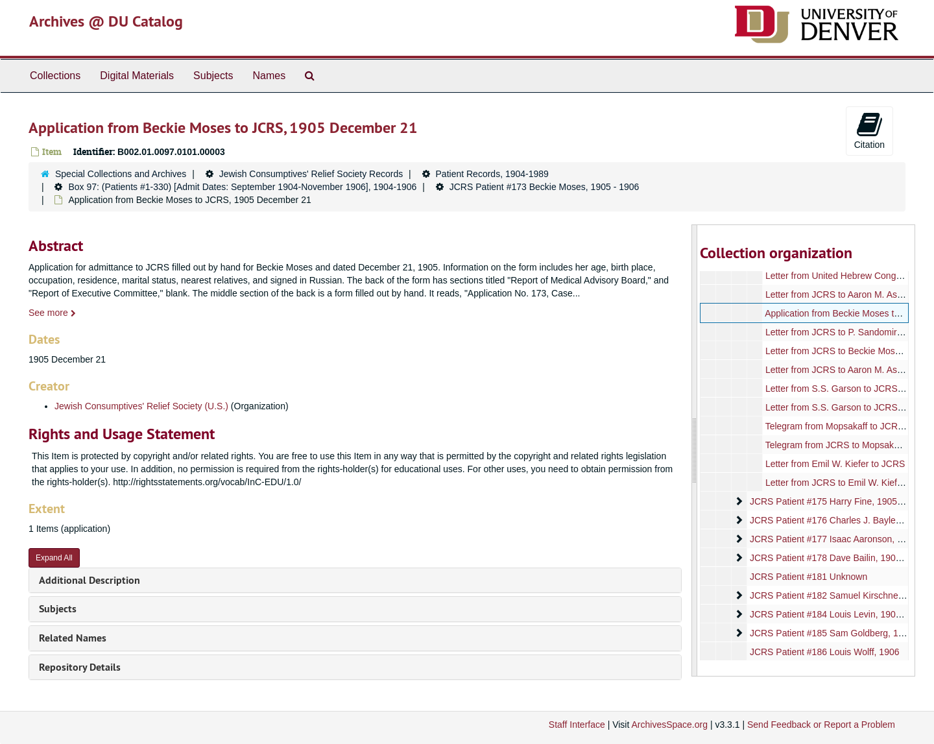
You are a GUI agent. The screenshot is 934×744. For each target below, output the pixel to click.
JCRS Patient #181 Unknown (808, 576)
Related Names (72, 638)
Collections (55, 75)
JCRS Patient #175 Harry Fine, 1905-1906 (834, 501)
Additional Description (89, 580)
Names (268, 75)
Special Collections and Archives (120, 174)
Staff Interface (577, 724)
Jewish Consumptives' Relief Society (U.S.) (141, 406)
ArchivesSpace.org (669, 724)
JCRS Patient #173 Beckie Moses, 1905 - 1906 (544, 187)
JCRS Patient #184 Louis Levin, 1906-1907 (836, 614)
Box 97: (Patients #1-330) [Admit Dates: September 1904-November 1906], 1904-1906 (242, 187)
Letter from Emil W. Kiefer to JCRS (835, 464)
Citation (869, 130)
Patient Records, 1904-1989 (492, 174)
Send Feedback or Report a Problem (821, 724)
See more (52, 312)
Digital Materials (137, 75)
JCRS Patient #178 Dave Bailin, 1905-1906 (836, 558)
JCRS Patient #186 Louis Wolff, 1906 (824, 652)
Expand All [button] (54, 557)
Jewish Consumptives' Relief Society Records (311, 174)
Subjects (213, 75)
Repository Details (80, 667)
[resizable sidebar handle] (694, 450)
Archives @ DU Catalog (106, 21)
